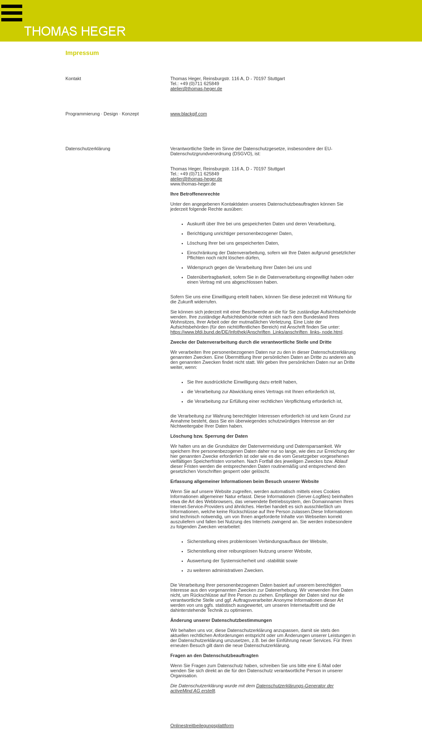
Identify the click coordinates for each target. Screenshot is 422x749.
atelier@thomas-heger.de (196, 88)
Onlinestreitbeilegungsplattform (202, 725)
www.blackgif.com (188, 113)
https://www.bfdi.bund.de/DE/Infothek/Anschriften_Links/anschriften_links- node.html (256, 331)
